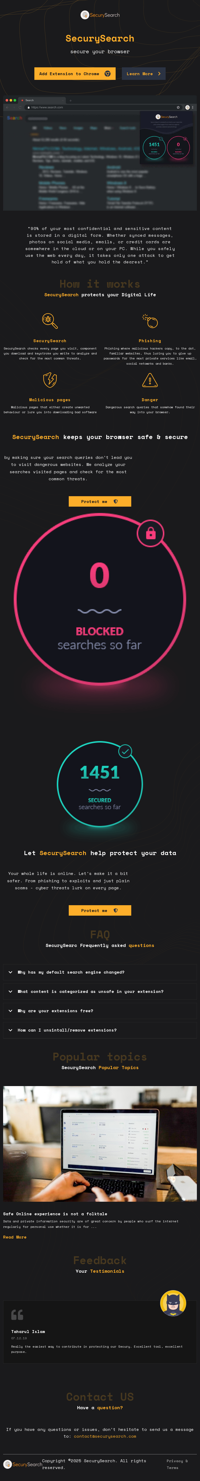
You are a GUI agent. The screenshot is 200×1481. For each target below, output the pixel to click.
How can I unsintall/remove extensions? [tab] (62, 1030)
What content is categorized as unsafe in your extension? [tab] (85, 991)
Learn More (144, 73)
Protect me (100, 501)
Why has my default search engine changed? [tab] (65, 972)
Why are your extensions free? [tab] (50, 1011)
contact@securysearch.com (105, 1436)
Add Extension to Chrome (75, 73)
